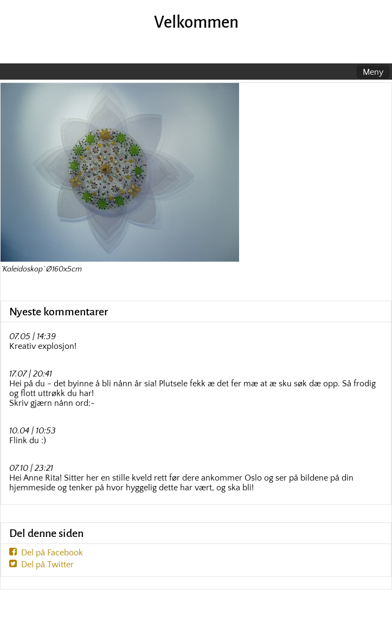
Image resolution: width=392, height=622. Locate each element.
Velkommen (196, 22)
